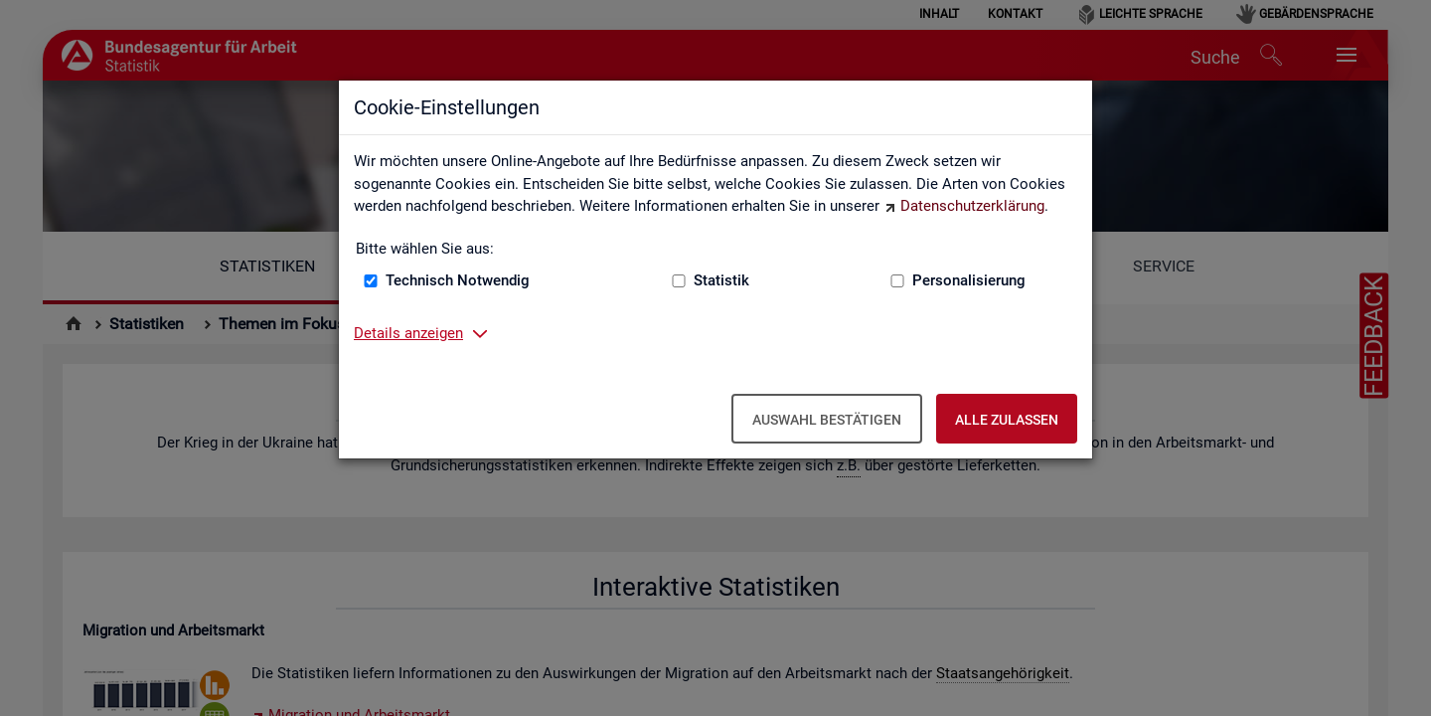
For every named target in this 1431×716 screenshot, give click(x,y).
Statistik (721, 280)
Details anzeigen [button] (408, 333)
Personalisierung (969, 280)
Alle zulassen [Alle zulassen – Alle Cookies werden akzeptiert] (1006, 420)
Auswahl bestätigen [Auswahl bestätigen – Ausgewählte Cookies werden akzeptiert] (826, 420)
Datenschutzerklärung (972, 206)
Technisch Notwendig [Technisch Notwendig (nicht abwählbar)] (458, 280)
